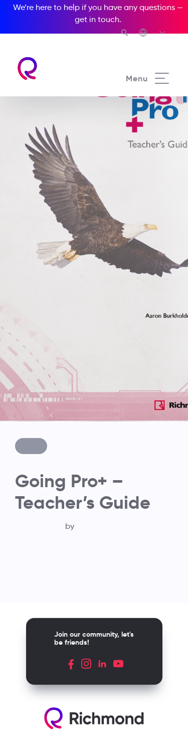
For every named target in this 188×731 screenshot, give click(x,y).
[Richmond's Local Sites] (152, 33)
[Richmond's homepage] (55, 68)
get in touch (97, 19)
